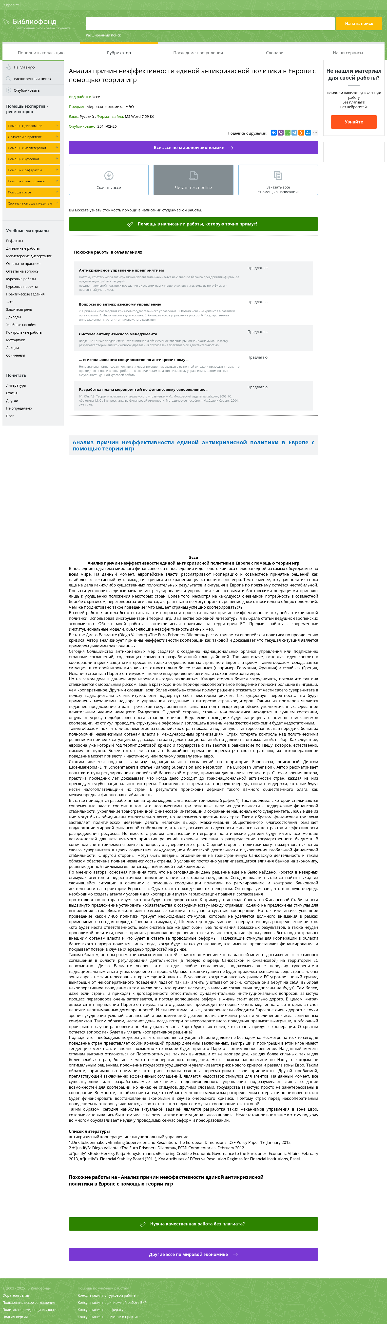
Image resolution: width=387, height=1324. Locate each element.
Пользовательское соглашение (28, 1302)
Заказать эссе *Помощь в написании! (278, 189)
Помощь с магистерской (27, 148)
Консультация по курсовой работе (106, 1295)
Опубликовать (27, 90)
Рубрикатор (119, 52)
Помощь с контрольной (26, 181)
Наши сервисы (348, 52)
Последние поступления (198, 52)
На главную (24, 67)
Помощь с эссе (19, 192)
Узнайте (354, 122)
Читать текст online (193, 187)
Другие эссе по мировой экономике (189, 1254)
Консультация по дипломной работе (108, 1302)
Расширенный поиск (103, 35)
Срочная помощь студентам (30, 203)
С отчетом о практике (25, 137)
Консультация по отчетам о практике (109, 1316)
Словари (275, 52)
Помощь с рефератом (25, 170)
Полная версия (15, 1316)
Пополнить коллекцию (41, 52)
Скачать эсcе (109, 187)
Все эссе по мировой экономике (189, 147)
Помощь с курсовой (23, 159)
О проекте (11, 5)
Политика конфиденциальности (29, 1309)
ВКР (143, 1302)
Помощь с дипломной (25, 125)
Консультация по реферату (100, 1309)
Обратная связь (15, 1295)
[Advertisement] (33, 506)
